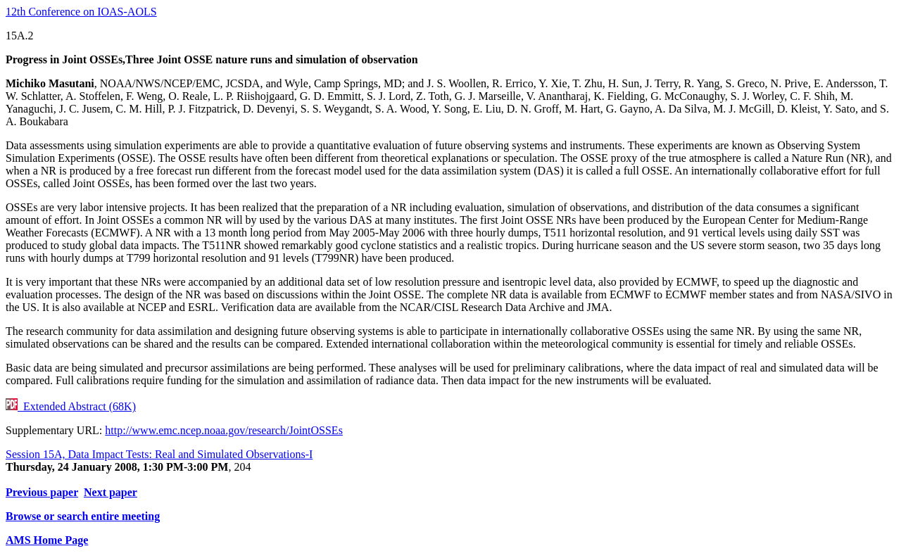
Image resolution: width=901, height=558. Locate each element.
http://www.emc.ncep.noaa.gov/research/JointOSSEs (224, 430)
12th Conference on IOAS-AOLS (81, 12)
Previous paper (42, 492)
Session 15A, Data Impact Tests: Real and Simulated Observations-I (159, 454)
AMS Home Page (47, 540)
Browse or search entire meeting (83, 516)
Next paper (110, 492)
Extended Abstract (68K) (71, 406)
